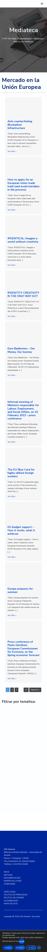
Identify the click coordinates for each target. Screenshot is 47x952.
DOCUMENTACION (12, 878)
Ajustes (31, 948)
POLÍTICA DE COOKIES (14, 897)
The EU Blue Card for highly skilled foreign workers (21, 473)
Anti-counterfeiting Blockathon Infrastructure (20, 125)
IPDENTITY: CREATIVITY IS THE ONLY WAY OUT (23, 294)
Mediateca (38, 38)
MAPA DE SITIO (11, 903)
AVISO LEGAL (10, 892)
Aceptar (7, 948)
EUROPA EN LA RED (12, 881)
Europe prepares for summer (20, 590)
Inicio (14, 38)
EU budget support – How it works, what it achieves (21, 530)
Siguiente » (35, 689)
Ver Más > (12, 151)
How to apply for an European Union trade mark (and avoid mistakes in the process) (23, 185)
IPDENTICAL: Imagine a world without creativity (23, 240)
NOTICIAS (8, 875)
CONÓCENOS (9, 884)
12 (26, 689)
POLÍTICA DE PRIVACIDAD (15, 894)
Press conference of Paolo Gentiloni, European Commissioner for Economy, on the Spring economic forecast (23, 648)
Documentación (25, 38)
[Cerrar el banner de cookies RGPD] (39, 947)
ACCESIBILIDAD (11, 900)
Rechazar (19, 948)
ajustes (21, 941)
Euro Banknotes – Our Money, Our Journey (21, 350)
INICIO (6, 872)
